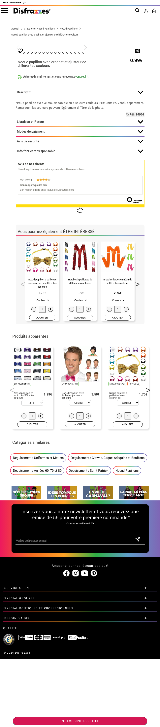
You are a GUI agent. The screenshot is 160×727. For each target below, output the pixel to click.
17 (112, 147)
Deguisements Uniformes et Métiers (38, 551)
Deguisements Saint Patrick (88, 564)
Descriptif (80, 186)
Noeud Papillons (127, 564)
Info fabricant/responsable (80, 245)
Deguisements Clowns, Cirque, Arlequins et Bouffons (107, 551)
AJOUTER (42, 411)
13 (96, 147)
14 (100, 147)
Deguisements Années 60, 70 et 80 (37, 564)
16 (108, 147)
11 (88, 147)
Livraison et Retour (80, 215)
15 (104, 147)
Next (136, 377)
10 (84, 147)
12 (92, 147)
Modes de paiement (80, 225)
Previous (21, 377)
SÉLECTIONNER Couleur (80, 721)
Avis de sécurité (80, 235)
